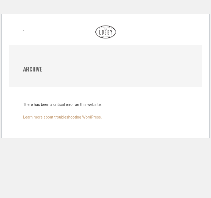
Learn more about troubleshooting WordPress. (62, 117)
